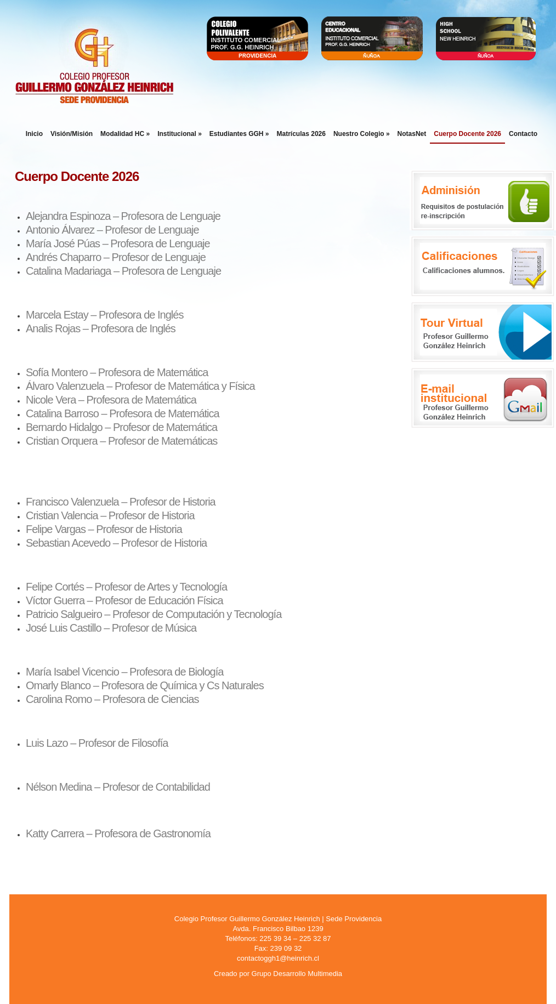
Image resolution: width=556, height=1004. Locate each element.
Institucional (179, 134)
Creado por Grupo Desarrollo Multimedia (278, 973)
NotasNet (412, 134)
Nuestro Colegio (361, 134)
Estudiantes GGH (239, 134)
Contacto (523, 134)
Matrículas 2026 (301, 134)
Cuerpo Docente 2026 (467, 134)
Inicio (34, 134)
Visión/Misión (71, 134)
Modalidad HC (125, 134)
